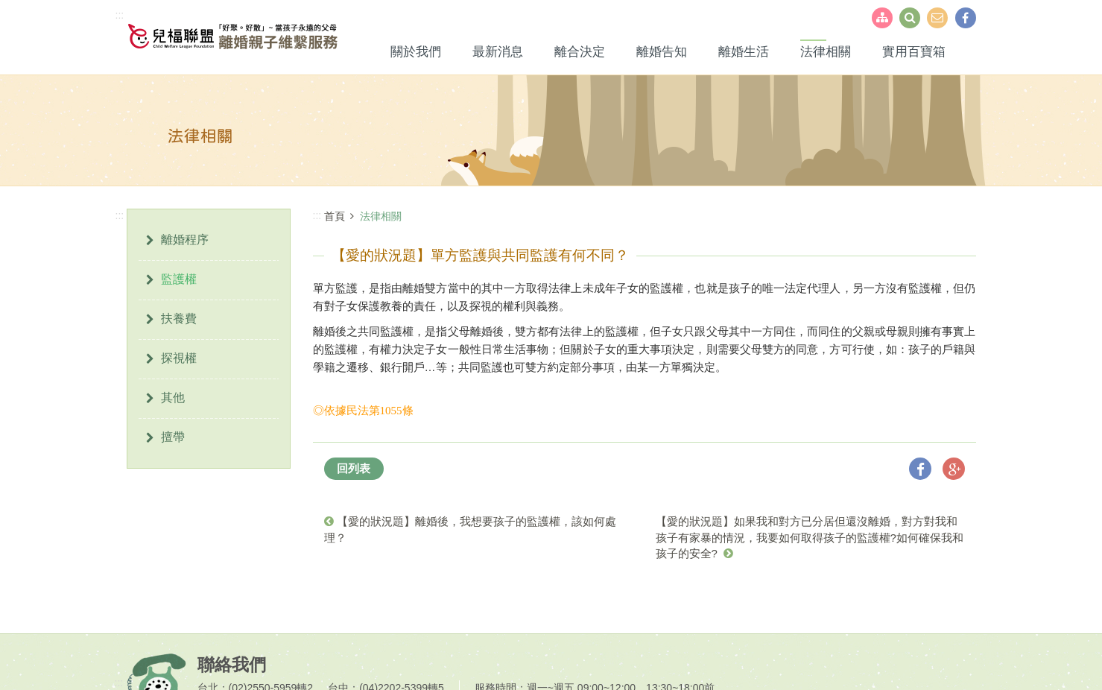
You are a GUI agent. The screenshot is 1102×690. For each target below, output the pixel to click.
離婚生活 (743, 52)
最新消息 (497, 52)
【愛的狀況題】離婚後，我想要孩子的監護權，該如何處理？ (470, 529)
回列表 (353, 468)
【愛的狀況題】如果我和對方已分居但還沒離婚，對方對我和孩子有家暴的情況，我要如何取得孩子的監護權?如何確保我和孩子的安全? (809, 537)
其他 (173, 397)
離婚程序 (185, 239)
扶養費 (179, 318)
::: (119, 15)
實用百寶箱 (914, 52)
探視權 (179, 358)
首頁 (334, 216)
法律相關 (825, 52)
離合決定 (579, 52)
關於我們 (415, 52)
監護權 (179, 279)
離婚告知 (661, 52)
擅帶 (173, 437)
